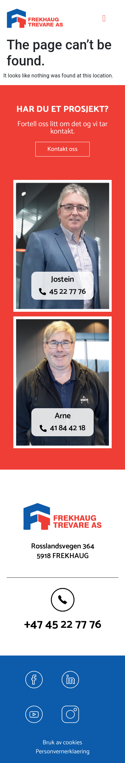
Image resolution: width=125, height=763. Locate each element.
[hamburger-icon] (104, 18)
